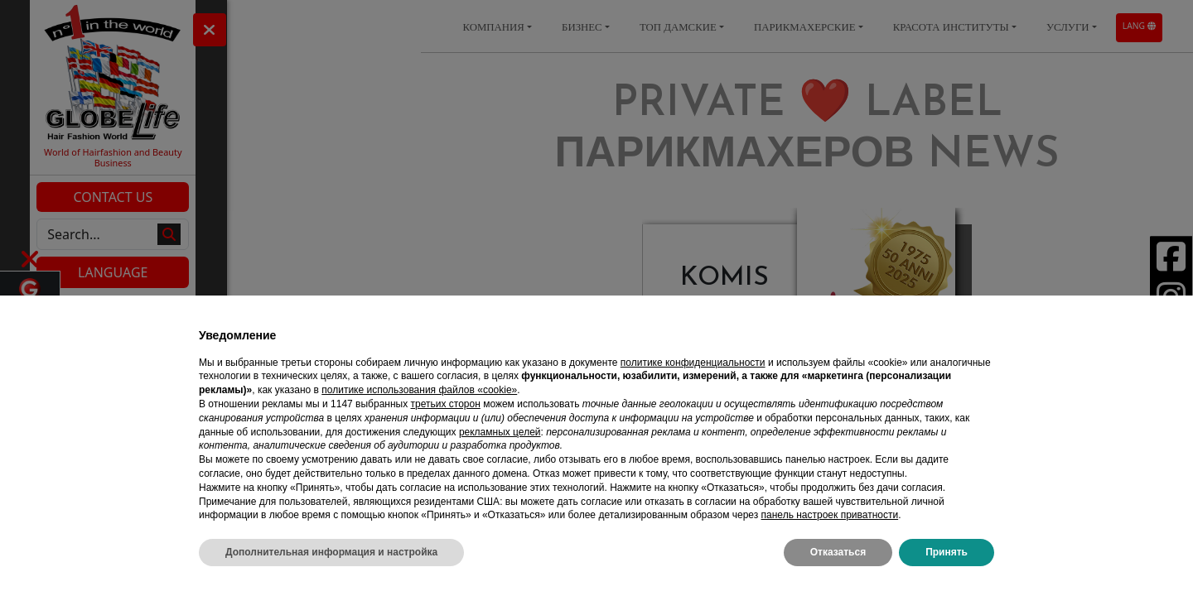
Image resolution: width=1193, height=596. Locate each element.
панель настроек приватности (830, 515)
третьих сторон (446, 404)
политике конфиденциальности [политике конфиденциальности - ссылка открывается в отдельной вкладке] (693, 362)
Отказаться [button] (838, 552)
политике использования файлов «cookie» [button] (419, 390)
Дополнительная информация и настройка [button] (331, 552)
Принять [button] (946, 552)
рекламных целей (500, 432)
